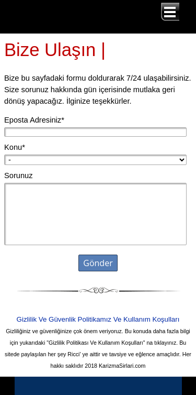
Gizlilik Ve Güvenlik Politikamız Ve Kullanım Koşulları (98, 319)
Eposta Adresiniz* (34, 120)
